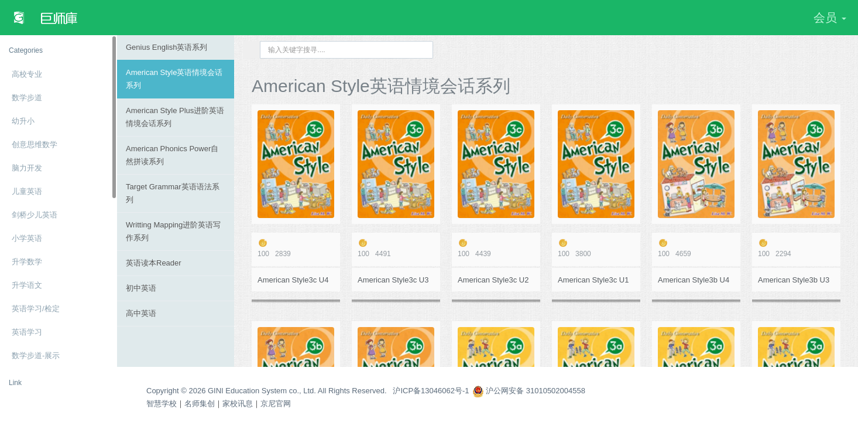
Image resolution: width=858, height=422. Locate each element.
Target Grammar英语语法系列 (172, 193)
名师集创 (199, 403)
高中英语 (141, 313)
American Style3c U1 (593, 279)
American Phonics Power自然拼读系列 (172, 155)
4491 (396, 248)
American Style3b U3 (793, 279)
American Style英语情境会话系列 (174, 79)
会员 (830, 17)
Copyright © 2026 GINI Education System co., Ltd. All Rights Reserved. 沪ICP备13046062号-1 (307, 390)
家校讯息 (237, 403)
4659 (696, 248)
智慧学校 (161, 403)
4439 (496, 248)
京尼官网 (275, 403)
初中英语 (141, 288)
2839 (296, 248)
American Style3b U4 (693, 279)
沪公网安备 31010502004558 (528, 390)
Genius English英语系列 (166, 47)
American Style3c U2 (493, 279)
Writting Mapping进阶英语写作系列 (173, 231)
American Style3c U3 (393, 279)
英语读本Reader (153, 262)
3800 (596, 248)
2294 (796, 248)
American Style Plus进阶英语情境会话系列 (175, 117)
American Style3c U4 (293, 279)
